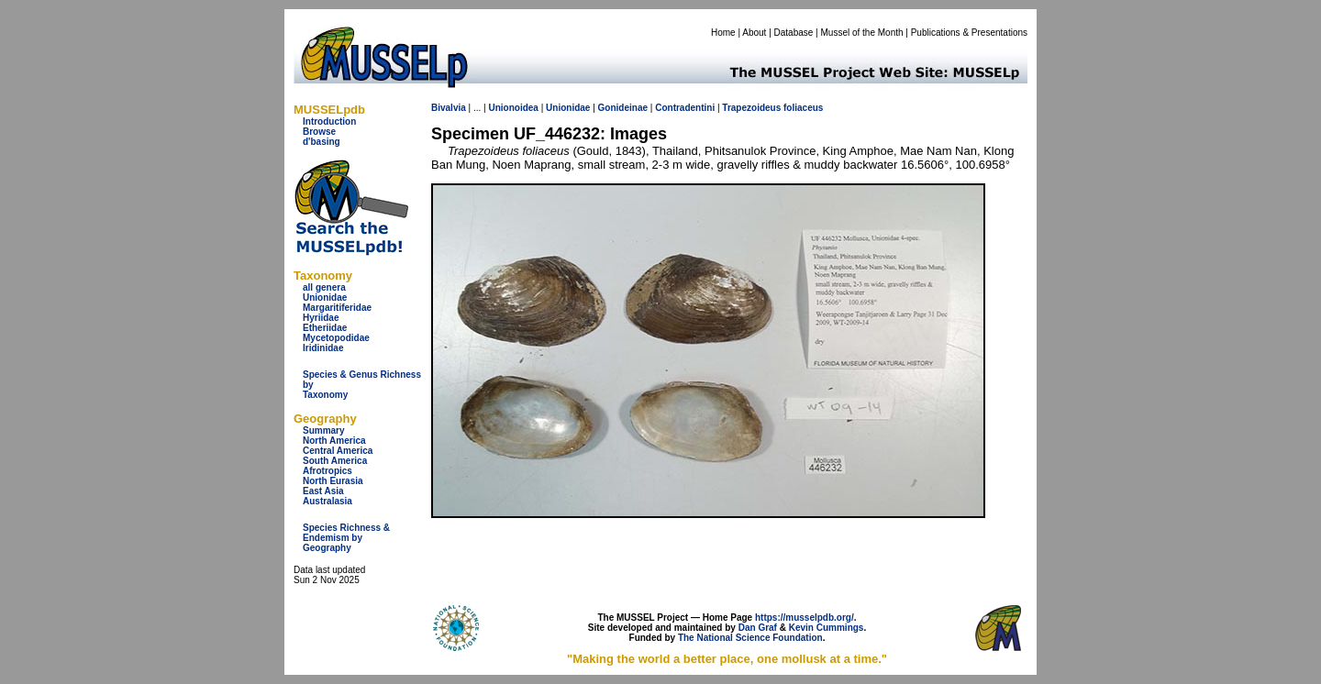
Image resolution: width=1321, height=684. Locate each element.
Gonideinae (623, 108)
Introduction (329, 121)
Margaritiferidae (337, 308)
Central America (337, 451)
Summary (324, 430)
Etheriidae (325, 328)
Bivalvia (448, 108)
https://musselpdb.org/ (804, 617)
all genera (324, 287)
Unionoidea (513, 108)
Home (723, 33)
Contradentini (685, 108)
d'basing (321, 142)
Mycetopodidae (336, 338)
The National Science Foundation (750, 638)
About (754, 33)
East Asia (323, 491)
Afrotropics (327, 471)
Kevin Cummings (826, 628)
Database (794, 33)
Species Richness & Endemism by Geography (346, 538)
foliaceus (803, 108)
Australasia (327, 501)
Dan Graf (757, 628)
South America (335, 461)
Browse (319, 132)
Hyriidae (321, 318)
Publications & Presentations (969, 33)
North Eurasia (333, 481)
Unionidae (325, 297)
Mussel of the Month (862, 33)
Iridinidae (323, 348)
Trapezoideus (751, 108)
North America (334, 441)
